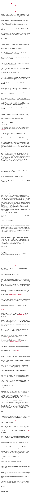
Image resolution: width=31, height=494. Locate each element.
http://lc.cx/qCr (17, 350)
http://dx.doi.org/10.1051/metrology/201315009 (15, 341)
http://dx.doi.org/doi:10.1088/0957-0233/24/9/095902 (15, 294)
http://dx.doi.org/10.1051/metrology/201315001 (8, 344)
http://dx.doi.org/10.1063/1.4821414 (24, 306)
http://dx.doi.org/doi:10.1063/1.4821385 (5, 301)
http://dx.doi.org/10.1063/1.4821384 (22, 314)
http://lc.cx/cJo (2, 309)
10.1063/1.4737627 (28, 430)
